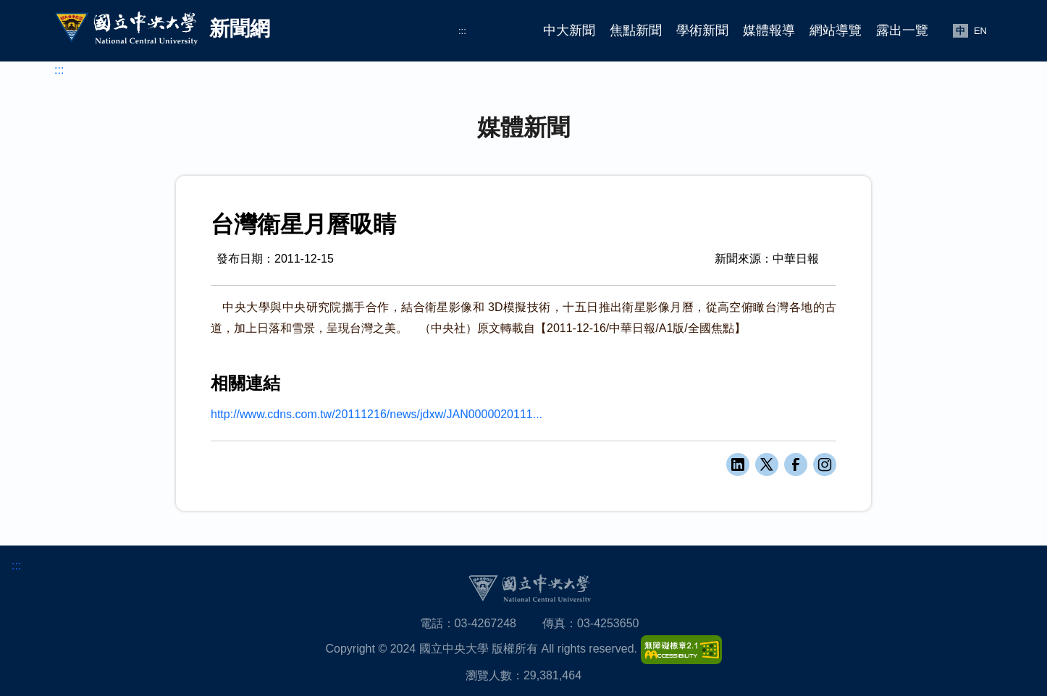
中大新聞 (569, 30)
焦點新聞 (636, 30)
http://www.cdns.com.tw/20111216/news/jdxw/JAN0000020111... (376, 414)
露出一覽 (902, 30)
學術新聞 (702, 30)
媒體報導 (769, 30)
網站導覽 (836, 30)
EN (980, 30)
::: (462, 30)
